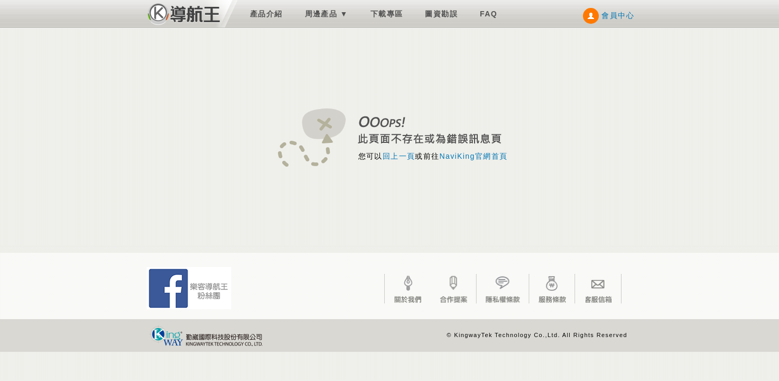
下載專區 (386, 14)
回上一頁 (399, 156)
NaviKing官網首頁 (474, 156)
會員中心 (608, 15)
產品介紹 (266, 14)
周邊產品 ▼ (326, 14)
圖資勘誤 (441, 14)
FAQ (488, 14)
